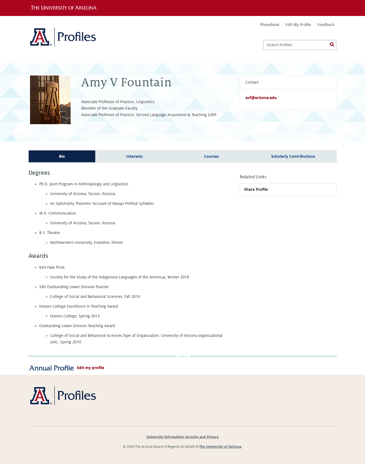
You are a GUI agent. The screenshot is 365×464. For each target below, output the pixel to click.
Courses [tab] (211, 156)
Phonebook (269, 24)
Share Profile (256, 189)
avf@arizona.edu (261, 98)
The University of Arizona (220, 447)
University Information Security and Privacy (182, 437)
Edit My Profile (298, 24)
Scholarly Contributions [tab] (293, 156)
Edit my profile (90, 368)
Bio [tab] (62, 156)
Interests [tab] (134, 156)
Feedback (325, 24)
